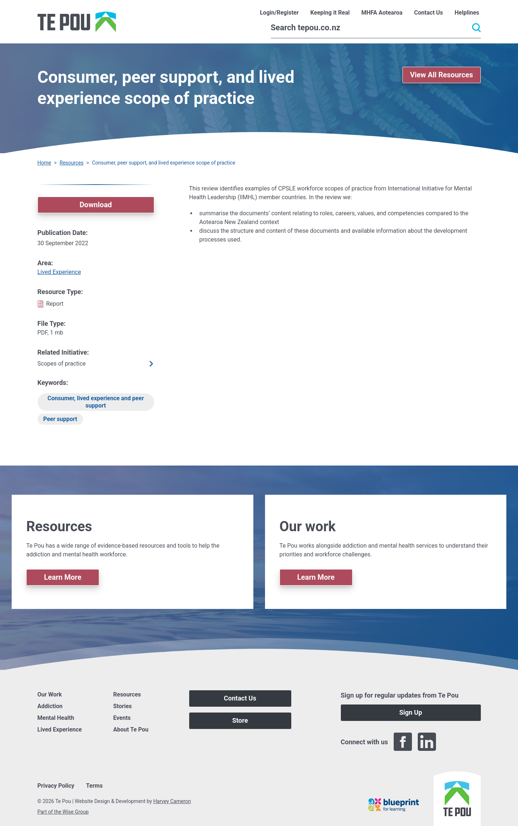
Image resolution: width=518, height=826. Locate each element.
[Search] (376, 27)
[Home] (77, 22)
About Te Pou (131, 729)
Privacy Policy (56, 785)
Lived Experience (59, 272)
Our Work (50, 694)
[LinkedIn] (427, 742)
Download (95, 204)
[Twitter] (451, 742)
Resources (72, 163)
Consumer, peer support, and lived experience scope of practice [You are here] (163, 163)
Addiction (50, 706)
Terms (94, 785)
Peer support (60, 419)
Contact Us (240, 698)
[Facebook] (403, 742)
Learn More (63, 577)
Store (240, 720)
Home (44, 163)
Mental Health (56, 717)
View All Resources (441, 74)
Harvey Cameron (172, 801)
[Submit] (476, 27)
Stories (122, 706)
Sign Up (410, 712)
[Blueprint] (394, 804)
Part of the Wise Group (63, 812)
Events (122, 717)
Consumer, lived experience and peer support (95, 402)
